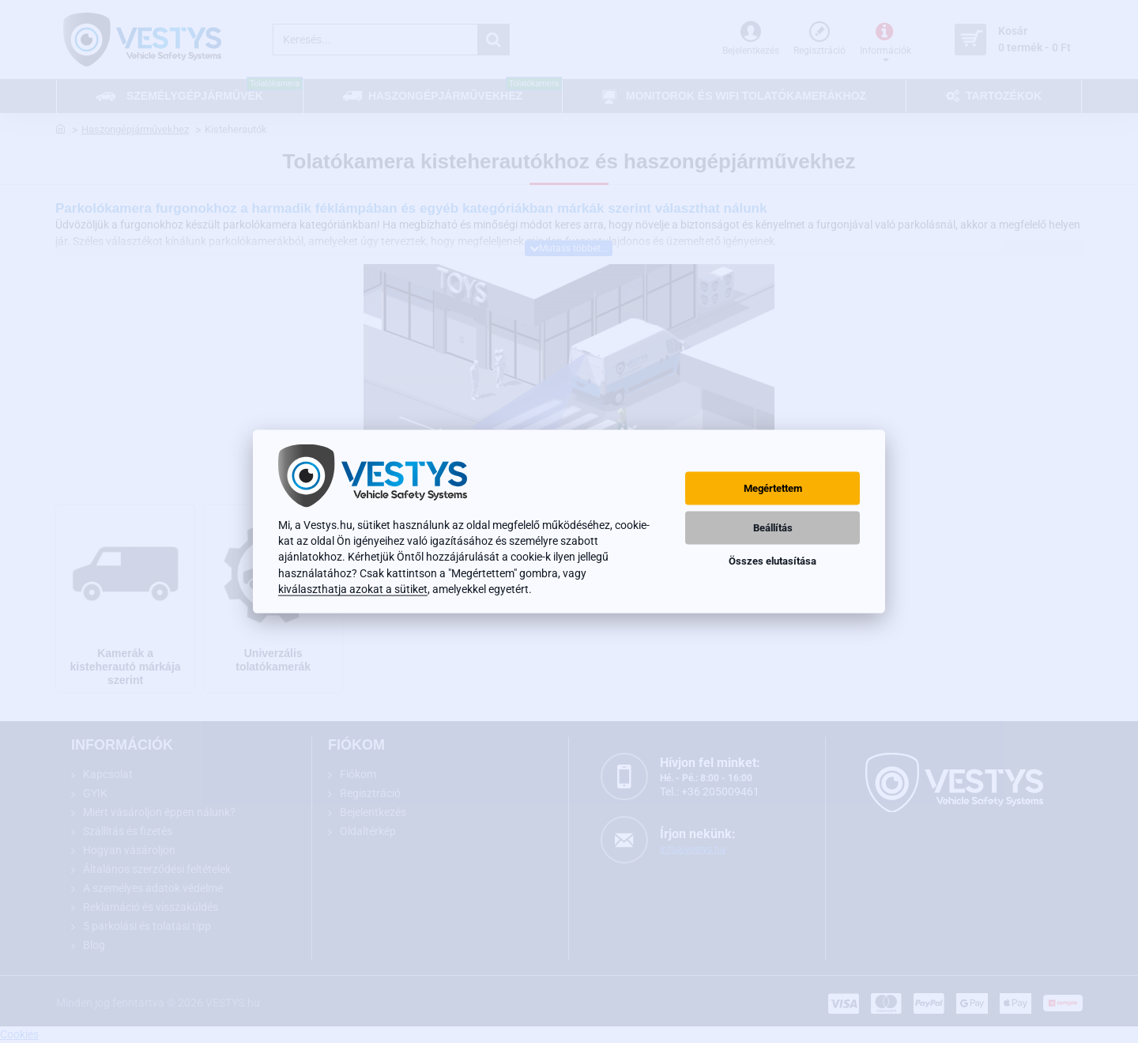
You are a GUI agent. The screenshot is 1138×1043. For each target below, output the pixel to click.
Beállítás (773, 528)
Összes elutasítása (772, 561)
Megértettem (773, 488)
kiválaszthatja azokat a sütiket (353, 589)
